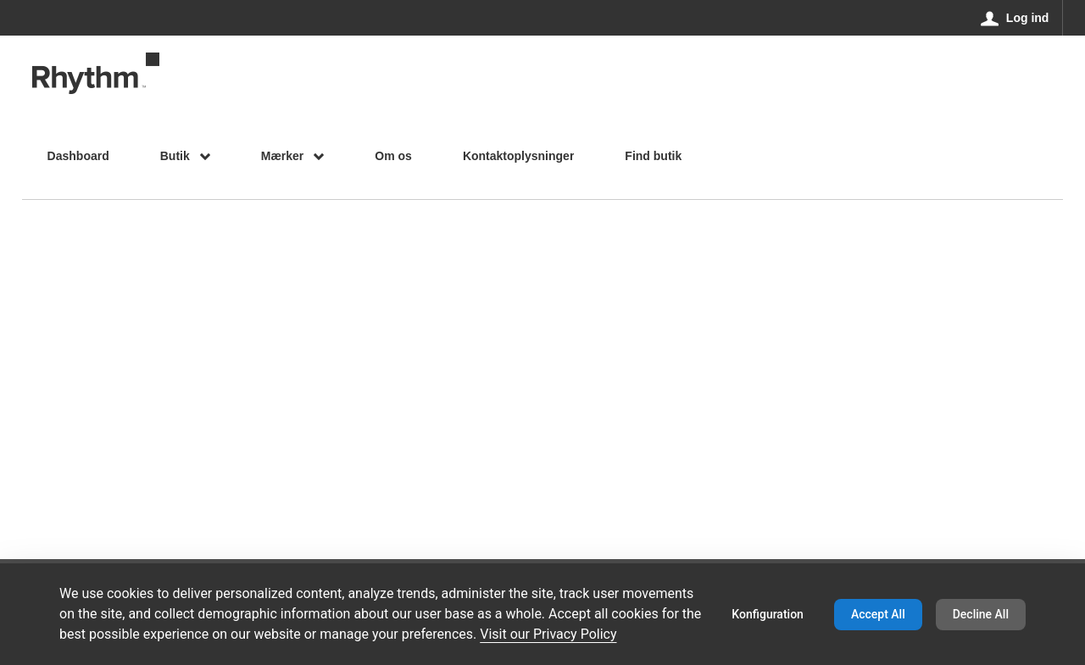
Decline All (981, 614)
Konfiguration (768, 614)
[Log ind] (1015, 18)
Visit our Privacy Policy (548, 634)
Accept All (878, 614)
